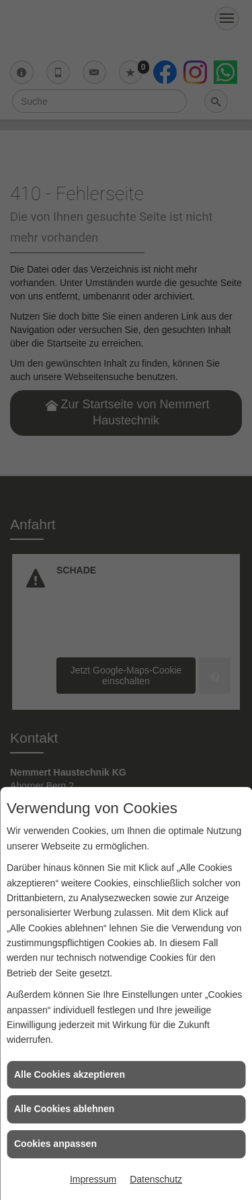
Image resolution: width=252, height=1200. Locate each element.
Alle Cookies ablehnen (64, 1108)
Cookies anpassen (55, 1143)
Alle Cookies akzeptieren (69, 1074)
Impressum (93, 1179)
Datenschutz (156, 1179)
